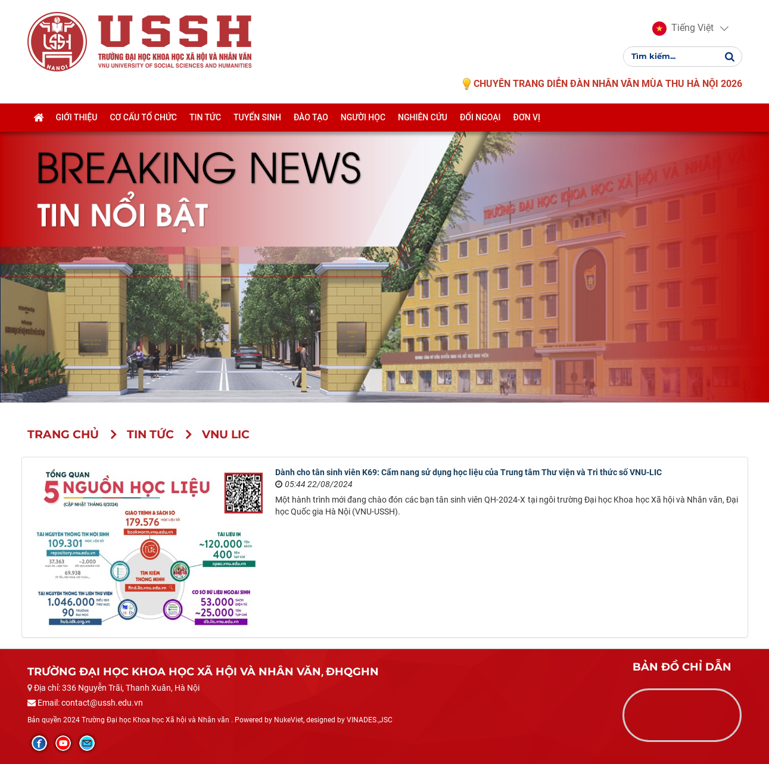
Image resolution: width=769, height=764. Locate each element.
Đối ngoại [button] (480, 117)
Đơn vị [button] (527, 117)
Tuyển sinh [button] (257, 117)
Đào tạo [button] (311, 117)
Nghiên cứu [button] (422, 117)
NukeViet (288, 720)
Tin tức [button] (205, 117)
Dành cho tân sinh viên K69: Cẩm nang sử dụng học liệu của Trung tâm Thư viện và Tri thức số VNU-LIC (468, 472)
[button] (683, 28)
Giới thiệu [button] (77, 117)
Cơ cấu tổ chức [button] (143, 117)
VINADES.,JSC (370, 720)
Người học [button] (363, 117)
